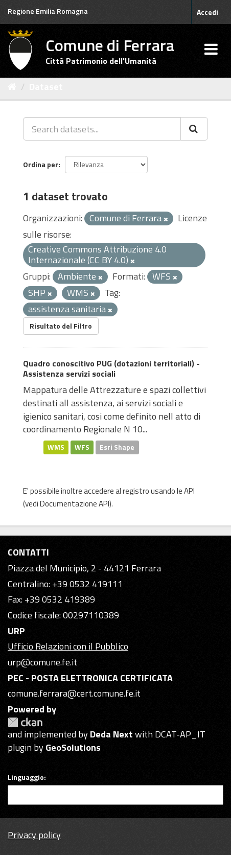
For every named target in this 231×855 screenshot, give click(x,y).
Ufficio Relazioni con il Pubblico (68, 646)
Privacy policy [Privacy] (34, 835)
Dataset (46, 87)
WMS (56, 447)
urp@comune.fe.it (42, 662)
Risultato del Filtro (61, 325)
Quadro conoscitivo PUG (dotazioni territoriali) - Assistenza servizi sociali (111, 368)
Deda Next (111, 734)
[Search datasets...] (102, 129)
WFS (82, 447)
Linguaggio (26, 777)
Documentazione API (74, 504)
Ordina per (40, 164)
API (189, 491)
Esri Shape (117, 447)
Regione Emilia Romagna (48, 11)
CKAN (25, 722)
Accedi (207, 12)
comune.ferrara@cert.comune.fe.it (74, 693)
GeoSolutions (73, 747)
